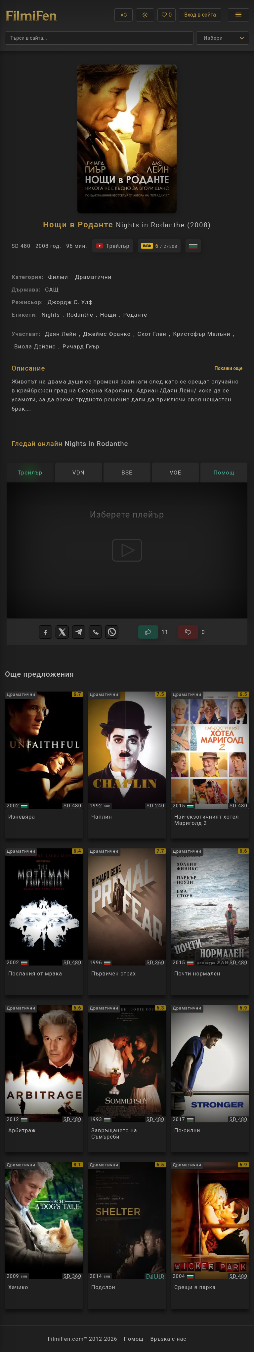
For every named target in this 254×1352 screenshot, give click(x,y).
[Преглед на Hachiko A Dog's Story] (44, 1235)
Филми (58, 277)
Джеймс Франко (107, 334)
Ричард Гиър (81, 346)
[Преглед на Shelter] (127, 1235)
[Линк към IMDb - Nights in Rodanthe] (159, 245)
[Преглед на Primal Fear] (127, 921)
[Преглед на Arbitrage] (44, 1078)
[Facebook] (45, 632)
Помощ (134, 1339)
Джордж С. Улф (70, 302)
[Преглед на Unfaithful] (44, 765)
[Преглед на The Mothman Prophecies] (44, 921)
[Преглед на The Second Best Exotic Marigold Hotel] (210, 765)
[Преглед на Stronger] (210, 1078)
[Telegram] (78, 632)
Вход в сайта (200, 15)
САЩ (52, 289)
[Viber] (95, 632)
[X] (62, 632)
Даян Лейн (60, 334)
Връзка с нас (168, 1339)
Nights (50, 314)
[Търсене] (99, 38)
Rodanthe (80, 314)
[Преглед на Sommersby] (127, 1078)
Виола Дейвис (35, 346)
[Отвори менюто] (238, 15)
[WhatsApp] (111, 632)
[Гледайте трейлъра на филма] (112, 245)
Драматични (93, 277)
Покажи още (228, 368)
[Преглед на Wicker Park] (210, 1235)
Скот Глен (152, 334)
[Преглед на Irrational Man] (210, 921)
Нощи (108, 314)
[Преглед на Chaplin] (127, 765)
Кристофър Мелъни (201, 334)
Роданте (135, 314)
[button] (123, 15)
